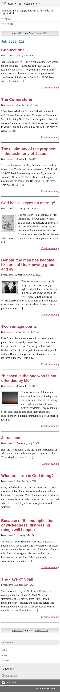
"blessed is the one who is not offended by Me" (28, 378)
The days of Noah (17, 579)
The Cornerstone (16, 99)
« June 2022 (17, 33)
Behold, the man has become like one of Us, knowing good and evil (28, 264)
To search (7, 24)
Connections (13, 50)
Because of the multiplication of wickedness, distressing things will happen (28, 525)
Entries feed (11, 675)
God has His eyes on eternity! (28, 203)
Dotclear (51, 688)
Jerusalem (10, 438)
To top (4, 650)
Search (9, 642)
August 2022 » (41, 33)
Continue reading (50, 87)
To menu (6, 19)
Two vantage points (19, 326)
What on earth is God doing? (27, 475)
